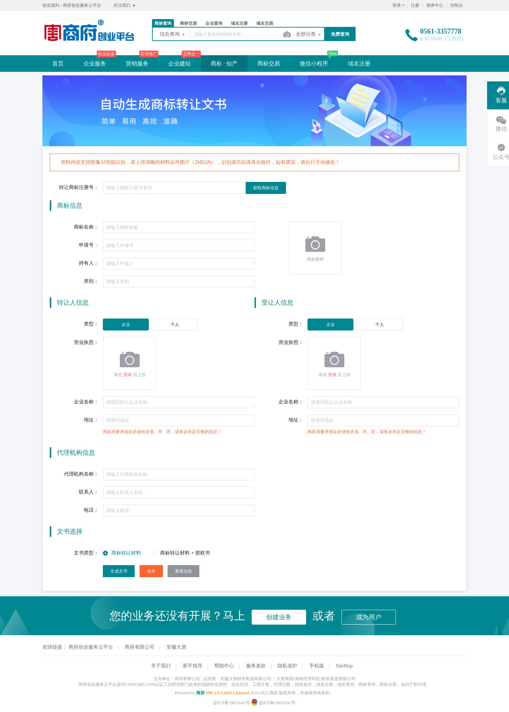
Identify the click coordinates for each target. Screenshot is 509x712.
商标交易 (188, 23)
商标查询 (162, 23)
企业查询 (213, 23)
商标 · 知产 (224, 64)
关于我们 (161, 665)
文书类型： (86, 553)
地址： (91, 420)
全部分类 (309, 34)
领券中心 (434, 5)
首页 (58, 64)
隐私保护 (287, 665)
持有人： (89, 263)
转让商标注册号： (79, 187)
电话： (91, 510)
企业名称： (86, 401)
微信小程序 (314, 64)
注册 (415, 5)
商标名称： (86, 227)
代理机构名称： (81, 474)
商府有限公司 (139, 647)
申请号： (89, 245)
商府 (200, 692)
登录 (396, 5)
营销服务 (137, 64)
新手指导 (193, 665)
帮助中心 (224, 665)
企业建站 (179, 64)
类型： (91, 324)
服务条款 (256, 665)
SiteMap (344, 665)
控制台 (456, 5)
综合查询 (173, 34)
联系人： (89, 492)
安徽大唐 (176, 647)
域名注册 (239, 23)
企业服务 (94, 64)
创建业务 (279, 617)
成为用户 (368, 617)
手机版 (316, 665)
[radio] (126, 324)
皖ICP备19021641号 (231, 702)
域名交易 (264, 23)
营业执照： (86, 342)
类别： (91, 281)
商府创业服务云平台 (91, 647)
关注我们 (124, 5)
